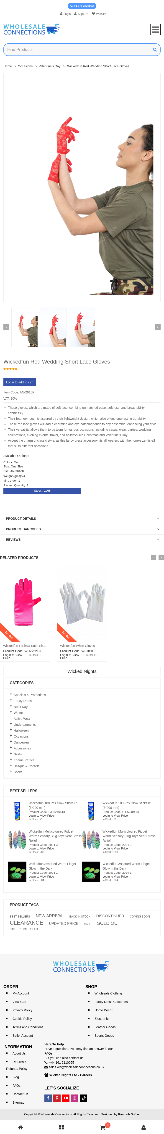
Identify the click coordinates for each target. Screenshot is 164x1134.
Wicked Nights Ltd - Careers (70, 1075)
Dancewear (22, 742)
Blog (16, 1077)
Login (65, 14)
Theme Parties (24, 760)
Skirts (18, 754)
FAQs (16, 1085)
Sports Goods (104, 1035)
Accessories (22, 748)
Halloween (21, 730)
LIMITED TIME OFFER (24, 929)
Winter (18, 713)
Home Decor (104, 1010)
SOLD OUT (108, 923)
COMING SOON (140, 916)
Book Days (21, 707)
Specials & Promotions (30, 695)
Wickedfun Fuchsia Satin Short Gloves (30, 646)
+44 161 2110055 (61, 1062)
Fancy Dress (23, 701)
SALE (87, 924)
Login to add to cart (19, 382)
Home (7, 66)
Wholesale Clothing (108, 993)
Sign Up (81, 14)
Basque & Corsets (27, 766)
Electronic (101, 1019)
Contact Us (20, 1094)
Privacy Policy (22, 1010)
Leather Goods (105, 1027)
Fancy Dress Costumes (111, 1002)
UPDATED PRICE (63, 924)
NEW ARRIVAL (50, 916)
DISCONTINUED (110, 916)
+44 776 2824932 (82, 6)
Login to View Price (12, 656)
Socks (18, 772)
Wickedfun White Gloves (77, 646)
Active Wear (22, 718)
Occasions (25, 66)
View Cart (19, 1002)
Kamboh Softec (129, 1114)
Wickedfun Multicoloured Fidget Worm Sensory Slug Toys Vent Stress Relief (55, 836)
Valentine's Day (50, 66)
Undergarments (25, 724)
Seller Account (23, 1035)
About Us (19, 1053)
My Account (21, 993)
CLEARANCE (26, 923)
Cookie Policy (22, 1019)
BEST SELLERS (20, 916)
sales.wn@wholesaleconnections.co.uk (76, 1067)
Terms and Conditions (28, 1027)
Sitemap (18, 1102)
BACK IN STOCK (79, 916)
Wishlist (99, 14)
